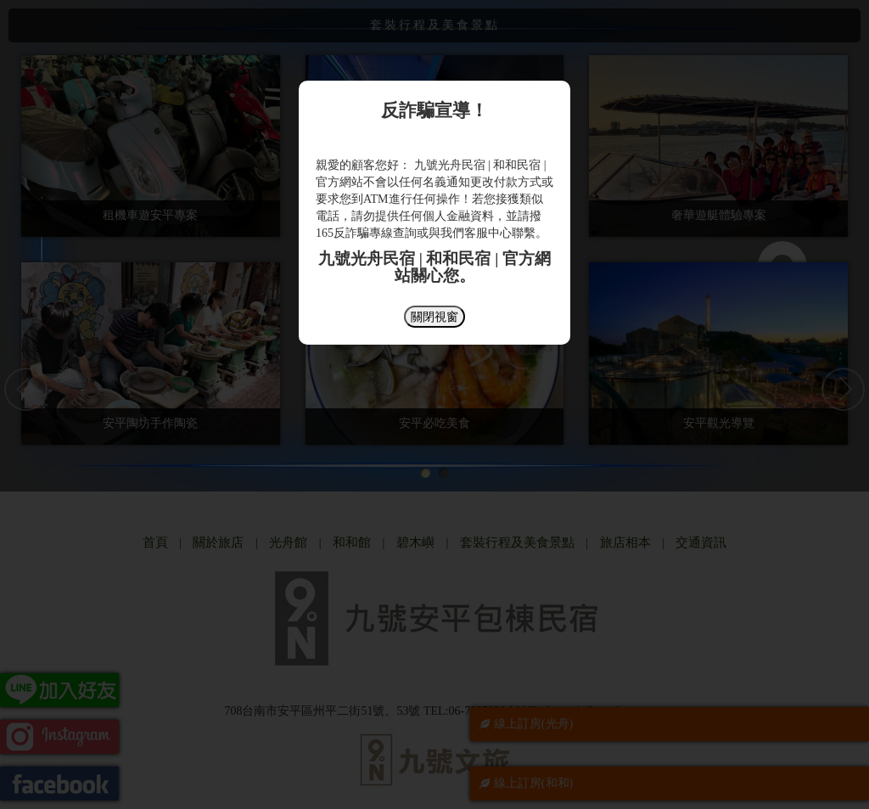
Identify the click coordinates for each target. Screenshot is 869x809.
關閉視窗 (434, 316)
